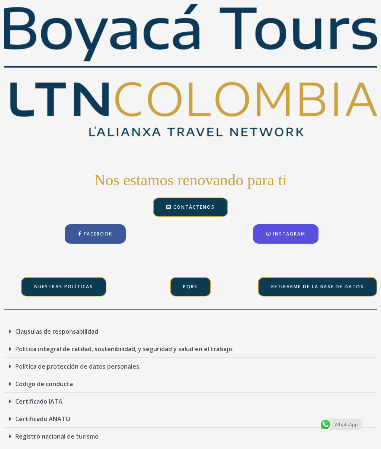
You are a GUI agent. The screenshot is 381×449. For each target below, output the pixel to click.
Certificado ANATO (42, 419)
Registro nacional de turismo (57, 436)
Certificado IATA (39, 401)
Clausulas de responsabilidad (56, 331)
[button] (190, 331)
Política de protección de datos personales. (78, 366)
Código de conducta (44, 384)
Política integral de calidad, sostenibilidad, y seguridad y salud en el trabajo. (124, 349)
